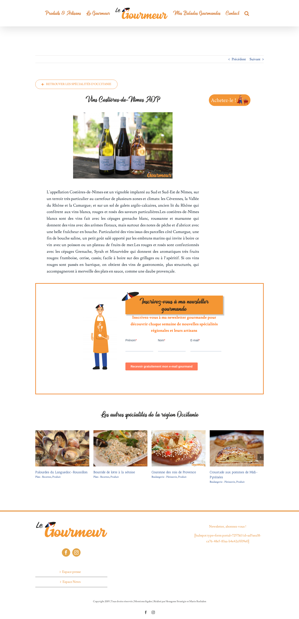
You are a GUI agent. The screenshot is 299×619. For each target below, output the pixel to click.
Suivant (255, 59)
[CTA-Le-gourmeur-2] (229, 95)
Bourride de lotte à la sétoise (114, 472)
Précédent (239, 59)
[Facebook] (66, 552)
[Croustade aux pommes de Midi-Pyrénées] (237, 432)
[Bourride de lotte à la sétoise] (120, 432)
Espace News (71, 582)
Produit (56, 476)
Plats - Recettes (43, 476)
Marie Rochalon (197, 601)
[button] (246, 13)
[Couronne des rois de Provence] (179, 432)
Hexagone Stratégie (176, 601)
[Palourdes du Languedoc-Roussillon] (62, 432)
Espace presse (71, 572)
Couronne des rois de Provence (174, 472)
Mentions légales (143, 601)
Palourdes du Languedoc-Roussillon (61, 472)
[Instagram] (76, 552)
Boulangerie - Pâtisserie (164, 476)
